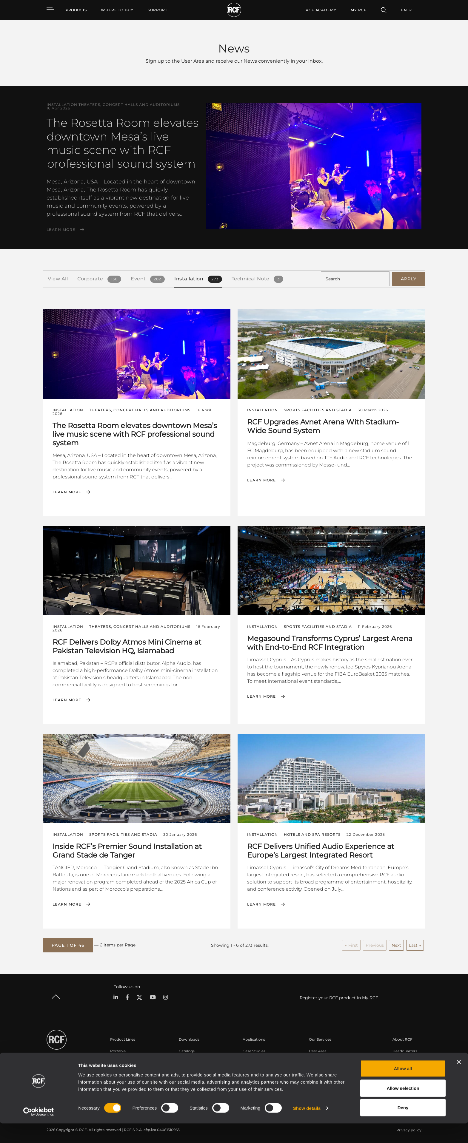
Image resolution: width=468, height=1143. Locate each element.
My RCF (359, 10)
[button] (68, 943)
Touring (117, 1056)
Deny (403, 1127)
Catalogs (187, 1048)
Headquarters (404, 1048)
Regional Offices (406, 1056)
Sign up (155, 61)
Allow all (403, 1088)
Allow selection (403, 1107)
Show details (307, 1127)
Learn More (61, 230)
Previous (375, 943)
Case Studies (254, 1048)
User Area (318, 1048)
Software (187, 1056)
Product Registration (328, 1056)
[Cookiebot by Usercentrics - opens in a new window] (39, 1131)
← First (351, 943)
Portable (118, 1048)
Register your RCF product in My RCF (339, 995)
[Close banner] (459, 1081)
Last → (415, 943)
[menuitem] (117, 10)
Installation (120, 1064)
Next (396, 943)
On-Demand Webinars (329, 1072)
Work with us (404, 1064)
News (397, 1072)
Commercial (121, 1072)
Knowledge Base (324, 1064)
